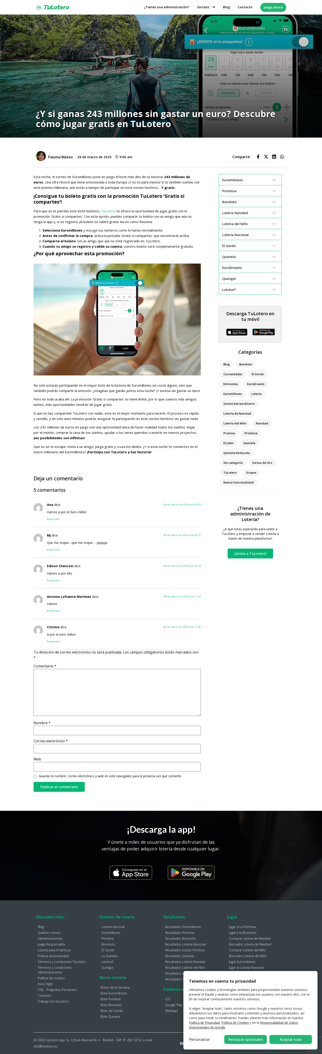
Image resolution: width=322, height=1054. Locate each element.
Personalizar (199, 1039)
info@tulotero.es (45, 1046)
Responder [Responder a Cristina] (53, 641)
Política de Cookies (235, 1022)
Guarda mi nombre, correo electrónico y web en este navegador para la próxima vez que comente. (110, 776)
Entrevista (230, 384)
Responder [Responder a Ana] (53, 519)
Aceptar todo (291, 1039)
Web (37, 759)
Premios (229, 433)
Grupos (251, 473)
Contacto (245, 7)
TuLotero (108, 211)
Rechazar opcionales (245, 1039)
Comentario (45, 666)
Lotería (256, 394)
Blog (226, 7)
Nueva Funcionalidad (238, 482)
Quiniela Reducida (236, 453)
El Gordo (258, 374)
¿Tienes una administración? (166, 7)
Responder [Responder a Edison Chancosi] (53, 580)
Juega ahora (273, 7)
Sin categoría (233, 463)
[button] (258, 157)
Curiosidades (232, 374)
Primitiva (250, 433)
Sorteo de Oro (262, 463)
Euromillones (232, 394)
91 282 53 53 (132, 1040)
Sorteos (206, 7)
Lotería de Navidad (237, 413)
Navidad (262, 423)
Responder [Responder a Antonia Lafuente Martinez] (53, 610)
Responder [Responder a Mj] (53, 549)
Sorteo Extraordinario (239, 404)
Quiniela (249, 443)
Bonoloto (245, 364)
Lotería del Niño (234, 423)
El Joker (228, 443)
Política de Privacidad (204, 1022)
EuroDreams (256, 384)
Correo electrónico (51, 741)
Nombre (42, 723)
